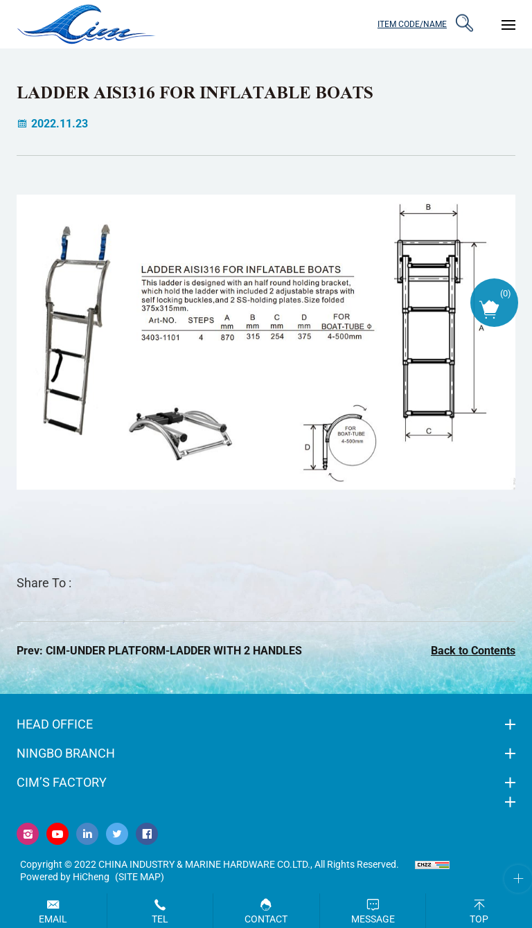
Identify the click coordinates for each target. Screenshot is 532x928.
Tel (160, 919)
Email (53, 919)
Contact (266, 919)
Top (479, 919)
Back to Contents (473, 650)
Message (373, 919)
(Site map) (139, 876)
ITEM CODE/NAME (411, 23)
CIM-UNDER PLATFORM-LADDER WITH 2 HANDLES (174, 650)
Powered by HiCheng (64, 876)
